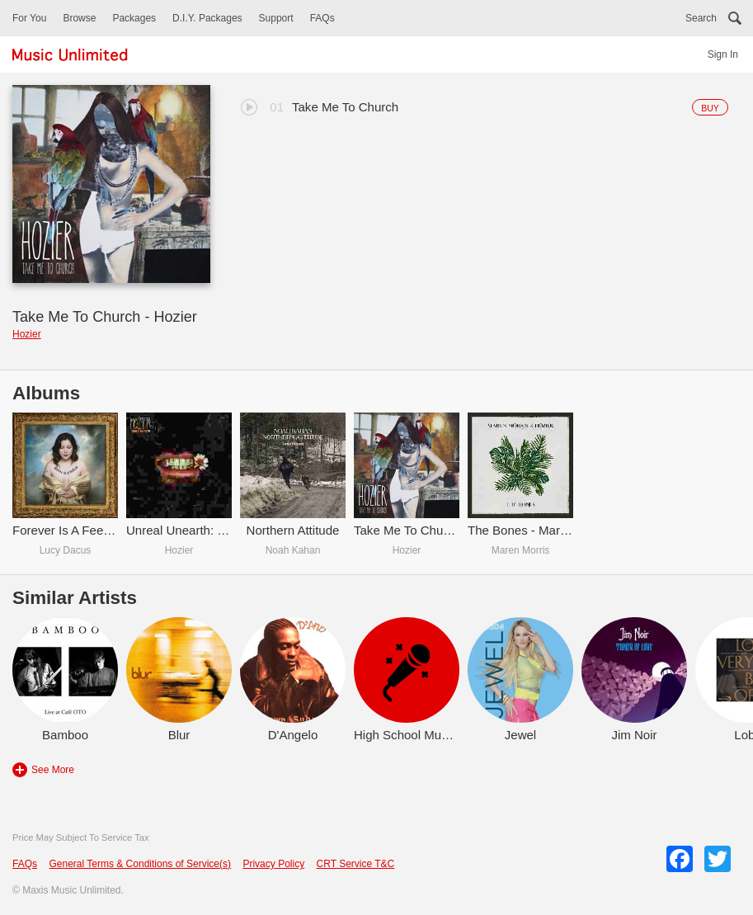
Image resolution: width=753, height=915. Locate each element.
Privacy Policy (273, 864)
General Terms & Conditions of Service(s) (140, 864)
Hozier (26, 334)
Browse (79, 18)
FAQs (322, 18)
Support (276, 18)
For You (29, 18)
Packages (134, 18)
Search (701, 18)
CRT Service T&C (356, 864)
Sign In (723, 54)
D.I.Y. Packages (207, 18)
